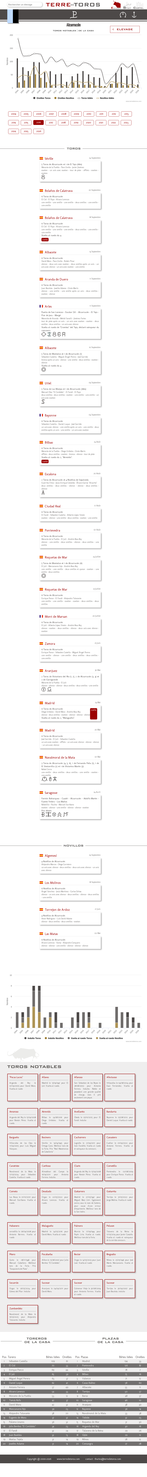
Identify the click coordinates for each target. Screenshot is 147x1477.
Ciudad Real (53, 506)
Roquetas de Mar (56, 557)
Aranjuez (51, 671)
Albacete (50, 252)
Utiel (48, 383)
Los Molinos (53, 883)
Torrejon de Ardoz (57, 910)
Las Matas (51, 934)
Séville (49, 159)
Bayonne (50, 415)
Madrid (50, 703)
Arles (48, 306)
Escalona (50, 474)
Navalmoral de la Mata (60, 757)
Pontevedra (52, 530)
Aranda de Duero (56, 279)
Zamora (50, 644)
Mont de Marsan (56, 617)
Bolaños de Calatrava (58, 191)
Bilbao (49, 442)
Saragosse (51, 793)
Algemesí (51, 856)
